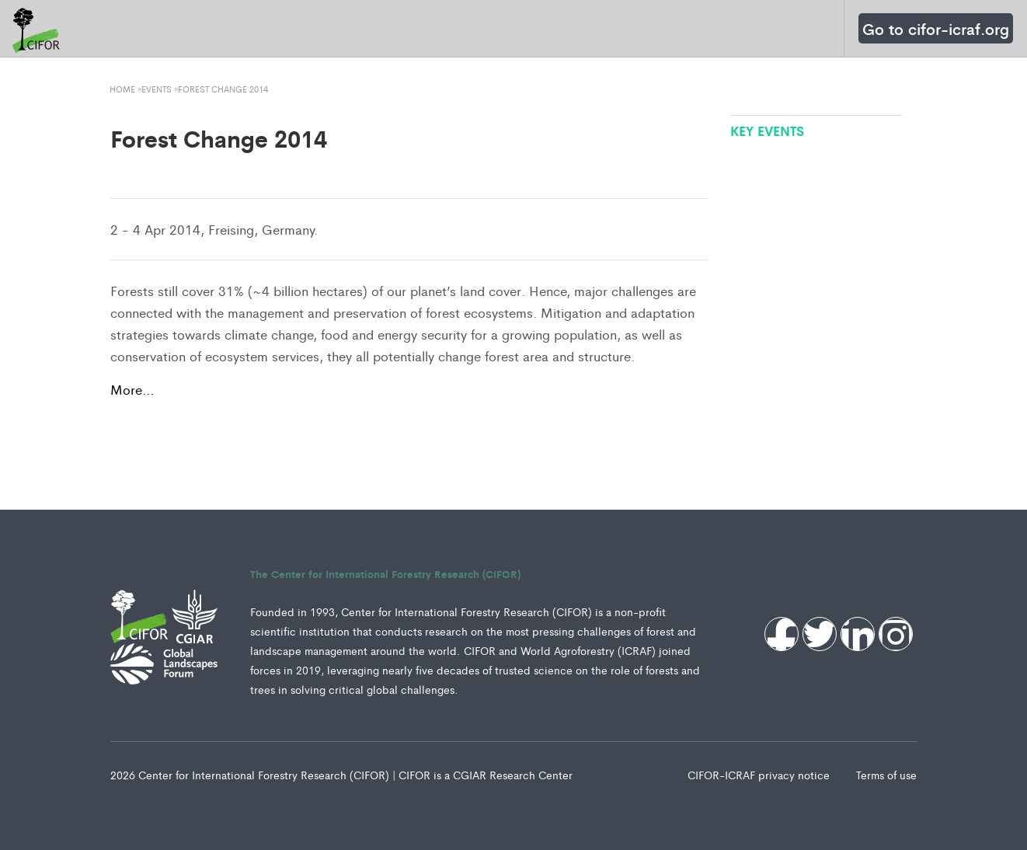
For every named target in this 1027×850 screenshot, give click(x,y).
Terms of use (886, 774)
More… (132, 389)
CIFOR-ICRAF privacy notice (760, 774)
